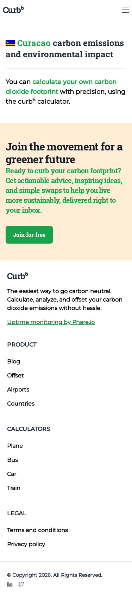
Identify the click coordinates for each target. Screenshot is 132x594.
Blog (13, 361)
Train (13, 488)
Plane (15, 446)
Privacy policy (26, 544)
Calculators (28, 429)
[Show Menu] (125, 10)
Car (11, 474)
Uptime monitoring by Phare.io (51, 322)
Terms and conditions (37, 530)
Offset (15, 375)
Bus (12, 460)
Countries (20, 403)
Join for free (29, 234)
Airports (18, 389)
